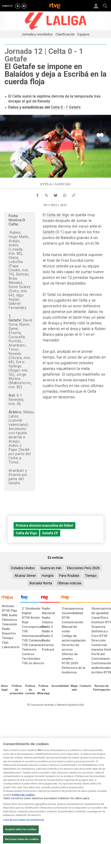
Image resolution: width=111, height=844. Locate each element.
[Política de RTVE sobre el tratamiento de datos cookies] (30, 690)
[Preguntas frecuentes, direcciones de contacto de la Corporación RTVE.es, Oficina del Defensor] (85, 686)
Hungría (47, 576)
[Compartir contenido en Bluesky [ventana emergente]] (55, 194)
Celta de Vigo (58, 215)
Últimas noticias (70, 583)
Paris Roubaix (69, 576)
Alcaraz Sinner (25, 576)
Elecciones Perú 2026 (83, 568)
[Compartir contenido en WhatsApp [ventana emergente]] (64, 194)
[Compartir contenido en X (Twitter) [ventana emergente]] (46, 194)
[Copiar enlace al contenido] (73, 194)
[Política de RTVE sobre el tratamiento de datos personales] (16, 690)
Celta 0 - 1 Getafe (66, 107)
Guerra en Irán (50, 568)
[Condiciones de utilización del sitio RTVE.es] (4, 688)
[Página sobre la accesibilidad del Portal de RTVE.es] (60, 686)
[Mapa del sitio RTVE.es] (74, 688)
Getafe (48, 232)
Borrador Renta (41, 583)
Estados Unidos (23, 568)
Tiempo (90, 576)
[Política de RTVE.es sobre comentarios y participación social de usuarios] (101, 688)
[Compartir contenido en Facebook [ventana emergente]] (37, 194)
